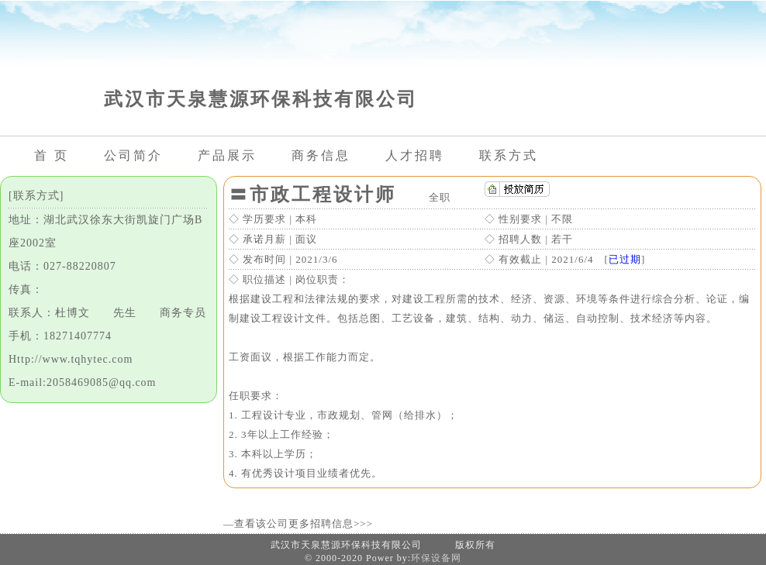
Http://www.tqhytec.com (71, 359)
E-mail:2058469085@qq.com (82, 382)
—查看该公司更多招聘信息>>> (298, 523)
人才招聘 (414, 155)
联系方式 (508, 155)
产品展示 (227, 155)
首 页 (51, 155)
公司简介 (133, 155)
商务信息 (321, 155)
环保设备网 (436, 558)
